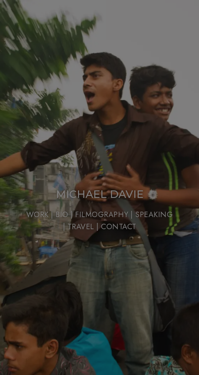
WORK (37, 214)
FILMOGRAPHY (101, 214)
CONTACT (118, 226)
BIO (61, 214)
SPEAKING (154, 214)
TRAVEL (82, 226)
